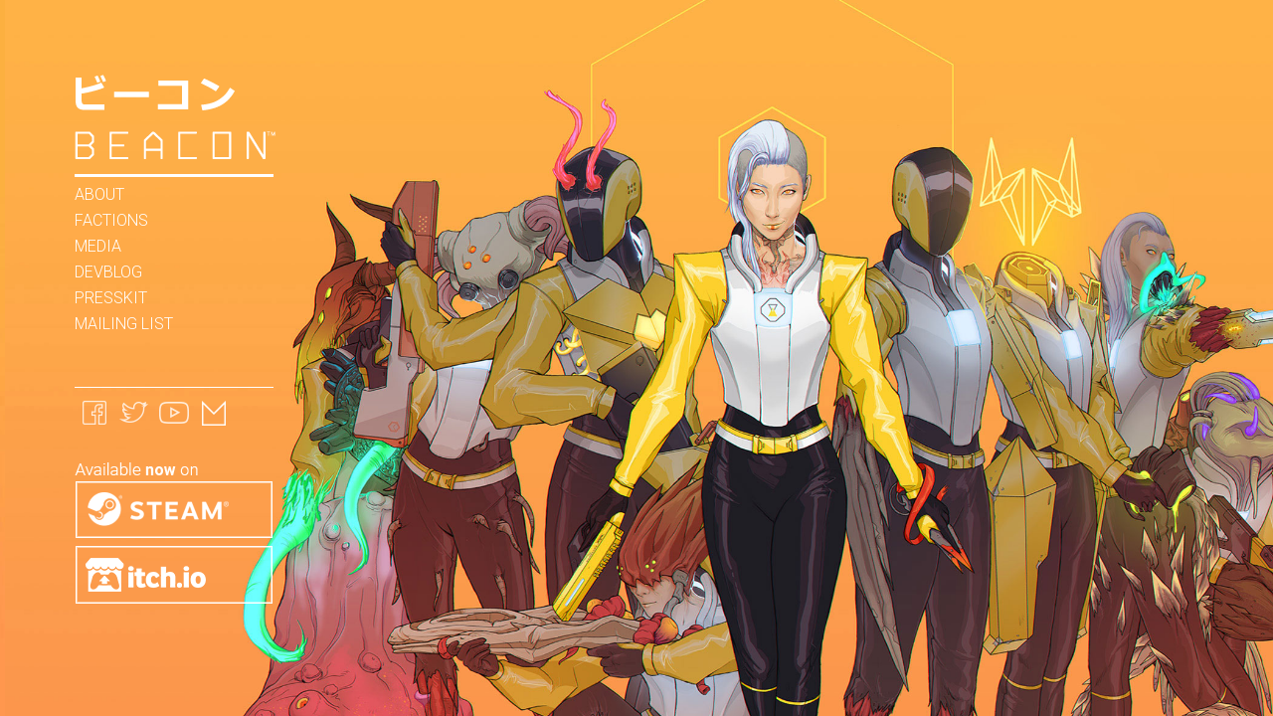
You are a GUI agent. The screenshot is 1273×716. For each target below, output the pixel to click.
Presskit (111, 297)
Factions (111, 220)
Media (98, 246)
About (99, 194)
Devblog (108, 272)
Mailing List (124, 323)
